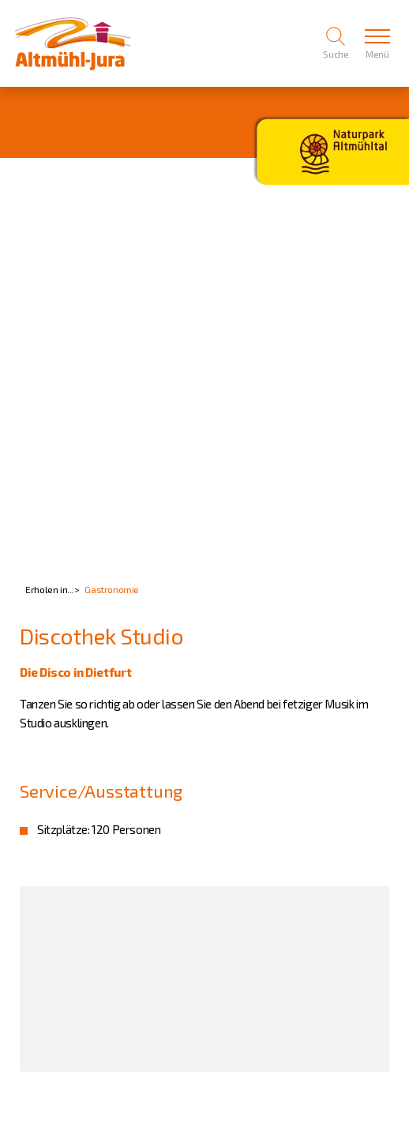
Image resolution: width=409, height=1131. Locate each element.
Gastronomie (111, 589)
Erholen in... (49, 589)
